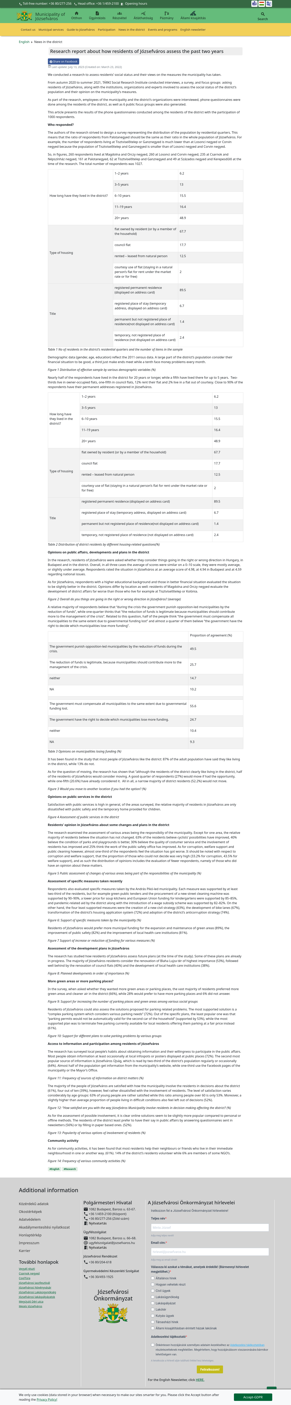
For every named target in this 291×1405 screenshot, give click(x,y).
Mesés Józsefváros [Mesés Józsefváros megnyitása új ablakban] (30, 1306)
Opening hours (136, 3)
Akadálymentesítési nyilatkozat (44, 1227)
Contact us (28, 29)
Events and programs (162, 29)
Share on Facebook (63, 61)
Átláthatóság (143, 15)
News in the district (131, 29)
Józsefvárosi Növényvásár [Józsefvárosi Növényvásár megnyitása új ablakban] (35, 1287)
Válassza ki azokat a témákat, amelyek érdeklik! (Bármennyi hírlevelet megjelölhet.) (200, 1269)
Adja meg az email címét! (164, 1259)
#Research (70, 1169)
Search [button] (263, 16)
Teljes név (158, 1218)
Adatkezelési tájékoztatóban (247, 1345)
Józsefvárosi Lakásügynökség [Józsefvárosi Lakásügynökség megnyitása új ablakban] (37, 1292)
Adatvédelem (30, 1219)
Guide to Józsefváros (81, 29)
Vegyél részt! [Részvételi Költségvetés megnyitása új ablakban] (27, 1269)
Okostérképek (30, 1211)
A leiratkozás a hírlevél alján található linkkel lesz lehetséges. (182, 1360)
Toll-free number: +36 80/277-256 (46, 3)
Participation (106, 29)
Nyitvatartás (98, 1223)
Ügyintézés (97, 15)
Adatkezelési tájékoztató (168, 1337)
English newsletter (193, 29)
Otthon (76, 15)
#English (54, 1169)
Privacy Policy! (47, 1399)
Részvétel (120, 15)
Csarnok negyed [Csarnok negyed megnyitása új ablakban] (29, 1273)
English (24, 42)
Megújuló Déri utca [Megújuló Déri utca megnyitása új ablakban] (31, 1301)
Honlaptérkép (30, 1235)
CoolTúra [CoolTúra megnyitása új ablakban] (24, 1278)
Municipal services (51, 29)
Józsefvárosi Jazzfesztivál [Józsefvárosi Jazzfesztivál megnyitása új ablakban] (34, 1283)
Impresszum (29, 1242)
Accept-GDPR (252, 1397)
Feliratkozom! (209, 1369)
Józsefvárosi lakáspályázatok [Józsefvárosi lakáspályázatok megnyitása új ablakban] (37, 1297)
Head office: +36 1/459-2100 (98, 3)
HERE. (200, 1380)
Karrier (24, 1250)
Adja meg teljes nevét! (162, 1235)
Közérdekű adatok (34, 1203)
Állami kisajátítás (193, 15)
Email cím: (158, 1243)
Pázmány (166, 15)
